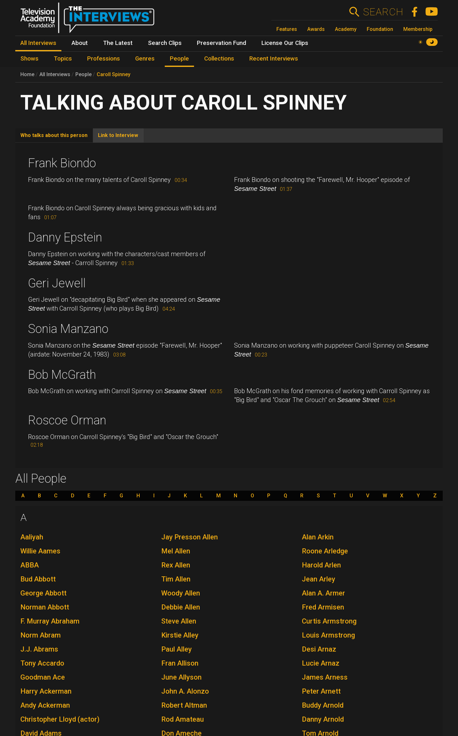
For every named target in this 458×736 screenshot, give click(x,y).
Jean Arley (318, 579)
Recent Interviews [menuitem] (273, 58)
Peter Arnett (321, 691)
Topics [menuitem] (63, 58)
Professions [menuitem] (103, 58)
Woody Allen (180, 593)
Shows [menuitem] (29, 58)
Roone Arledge (325, 551)
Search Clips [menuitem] (165, 43)
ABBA (29, 565)
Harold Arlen (321, 565)
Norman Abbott (44, 607)
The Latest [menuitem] (118, 43)
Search (383, 12)
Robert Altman (184, 705)
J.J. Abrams (39, 649)
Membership (418, 29)
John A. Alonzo (185, 691)
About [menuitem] (80, 43)
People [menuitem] (179, 58)
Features (286, 29)
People (83, 74)
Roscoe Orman (67, 420)
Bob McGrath (62, 375)
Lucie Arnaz (320, 663)
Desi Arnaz (319, 649)
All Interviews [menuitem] (38, 43)
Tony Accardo (42, 663)
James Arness (325, 677)
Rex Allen (175, 565)
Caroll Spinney (113, 74)
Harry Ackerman (46, 691)
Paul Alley (176, 649)
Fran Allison (179, 663)
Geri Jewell (57, 283)
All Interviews (54, 74)
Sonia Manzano (68, 329)
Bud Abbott (38, 579)
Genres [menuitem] (145, 58)
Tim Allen (176, 579)
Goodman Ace (42, 677)
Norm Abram (40, 635)
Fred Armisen (323, 607)
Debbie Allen (180, 607)
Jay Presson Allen (189, 537)
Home (27, 74)
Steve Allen (178, 621)
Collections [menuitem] (219, 58)
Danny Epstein (65, 237)
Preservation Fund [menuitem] (221, 43)
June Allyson (181, 677)
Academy (346, 29)
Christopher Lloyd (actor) (60, 719)
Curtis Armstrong (329, 621)
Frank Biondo (62, 163)
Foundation (380, 29)
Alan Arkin (318, 537)
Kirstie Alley (179, 635)
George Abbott (43, 593)
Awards (316, 29)
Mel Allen (175, 551)
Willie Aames (40, 551)
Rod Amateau (182, 719)
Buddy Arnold (323, 705)
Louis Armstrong (328, 635)
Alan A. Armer (323, 593)
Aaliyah (31, 537)
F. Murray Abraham (50, 621)
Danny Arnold (323, 719)
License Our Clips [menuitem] (284, 43)
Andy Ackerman (45, 705)
